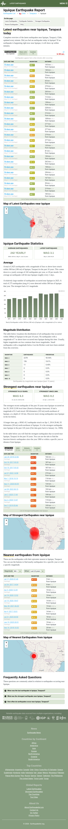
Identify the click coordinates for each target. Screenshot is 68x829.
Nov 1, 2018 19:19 (11, 479)
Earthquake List (9, 13)
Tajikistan (46, 776)
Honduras (16, 773)
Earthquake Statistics (26, 21)
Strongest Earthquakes (42, 21)
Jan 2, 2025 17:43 (11, 495)
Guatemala (8, 773)
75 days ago (8, 65)
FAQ (21, 24)
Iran (35, 773)
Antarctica (34, 746)
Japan (39, 773)
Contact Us (34, 810)
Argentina (19, 770)
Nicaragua (53, 773)
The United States (26, 779)
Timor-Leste (38, 779)
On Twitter (34, 813)
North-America (34, 754)
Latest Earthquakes (18, 3)
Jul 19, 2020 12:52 (11, 595)
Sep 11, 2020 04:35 (11, 484)
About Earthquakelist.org (34, 807)
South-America (34, 759)
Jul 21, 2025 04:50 (11, 617)
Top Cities (34, 797)
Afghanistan (10, 770)
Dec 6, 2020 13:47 (11, 500)
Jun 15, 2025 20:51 (11, 622)
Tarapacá (32, 13)
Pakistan (60, 773)
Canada (26, 770)
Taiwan (39, 776)
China (36, 770)
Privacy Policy (34, 816)
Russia (27, 776)
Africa (34, 743)
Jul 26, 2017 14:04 (11, 585)
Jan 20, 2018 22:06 (11, 457)
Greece (60, 770)
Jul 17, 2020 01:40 (11, 579)
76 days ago (8, 75)
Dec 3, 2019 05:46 (11, 505)
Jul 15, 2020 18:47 (11, 601)
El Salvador (52, 770)
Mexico (45, 773)
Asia (34, 748)
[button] (6, 209)
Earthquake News (34, 733)
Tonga (46, 779)
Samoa (33, 776)
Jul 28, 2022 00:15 (11, 489)
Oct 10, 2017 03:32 (11, 462)
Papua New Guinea (12, 776)
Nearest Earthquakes (11, 24)
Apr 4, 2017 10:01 (11, 612)
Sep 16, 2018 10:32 (11, 628)
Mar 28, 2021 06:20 (11, 606)
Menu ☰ (63, 3)
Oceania (34, 757)
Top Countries (34, 794)
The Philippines (57, 776)
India (23, 773)
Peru (22, 776)
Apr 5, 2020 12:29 (11, 590)
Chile (22, 13)
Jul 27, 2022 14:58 (11, 473)
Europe (34, 751)
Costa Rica (43, 770)
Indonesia (29, 773)
